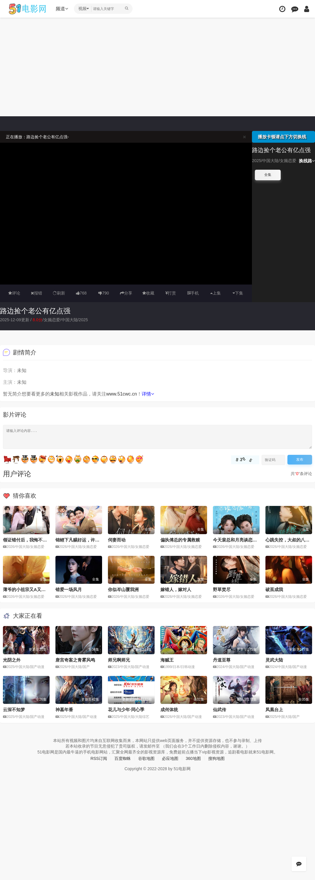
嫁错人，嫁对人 (175, 589)
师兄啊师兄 (119, 659)
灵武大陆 (274, 659)
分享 (126, 293)
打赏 (170, 293)
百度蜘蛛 (122, 758)
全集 (267, 175)
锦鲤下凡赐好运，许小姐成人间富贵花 (92, 539)
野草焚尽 (222, 589)
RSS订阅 (98, 758)
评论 (14, 293)
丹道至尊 (222, 659)
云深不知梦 (14, 709)
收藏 (148, 293)
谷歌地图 (146, 758)
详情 (148, 393)
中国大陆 (69, 319)
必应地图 (170, 758)
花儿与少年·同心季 (126, 709)
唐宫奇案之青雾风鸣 (75, 659)
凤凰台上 (274, 709)
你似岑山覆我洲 (123, 589)
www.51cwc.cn (121, 393)
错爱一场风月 (68, 589)
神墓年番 (64, 709)
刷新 (59, 293)
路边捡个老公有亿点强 (35, 311)
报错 (36, 293)
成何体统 (169, 709)
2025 (83, 319)
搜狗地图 (216, 758)
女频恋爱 (52, 319)
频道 (62, 8)
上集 (215, 293)
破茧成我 (274, 589)
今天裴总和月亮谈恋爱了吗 (239, 539)
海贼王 (167, 659)
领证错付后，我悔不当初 (27, 539)
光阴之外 (12, 659)
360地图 (193, 758)
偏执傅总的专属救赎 (180, 539)
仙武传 (219, 709)
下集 (238, 293)
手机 (193, 293)
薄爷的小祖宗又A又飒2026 (29, 589)
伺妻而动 (117, 539)
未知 (54, 393)
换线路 (307, 160)
